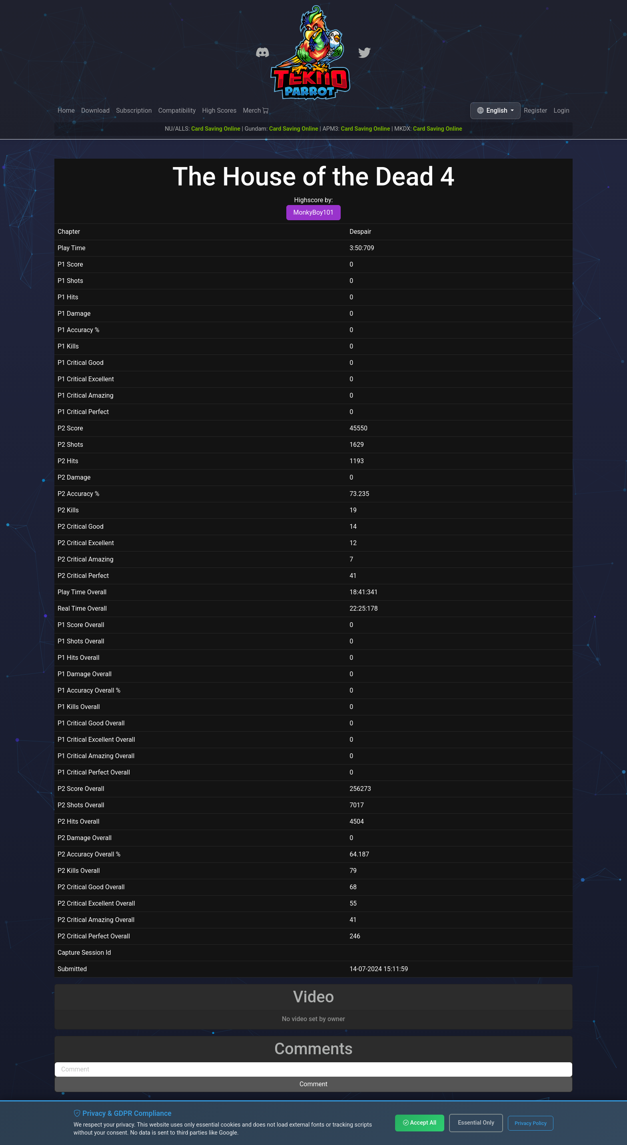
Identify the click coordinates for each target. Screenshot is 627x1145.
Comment (313, 1084)
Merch (256, 110)
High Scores (219, 110)
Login (561, 111)
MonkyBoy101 (313, 212)
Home (66, 110)
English (493, 110)
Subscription (134, 110)
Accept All (419, 1122)
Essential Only (476, 1122)
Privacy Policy (531, 1123)
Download (95, 110)
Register (535, 111)
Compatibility (177, 110)
